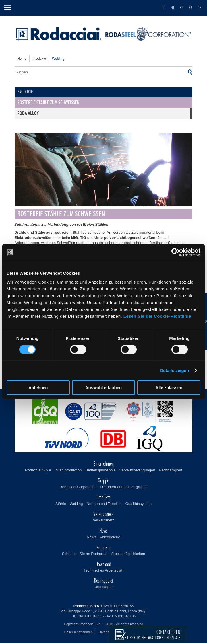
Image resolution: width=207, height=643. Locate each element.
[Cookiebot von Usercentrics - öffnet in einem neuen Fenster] (175, 252)
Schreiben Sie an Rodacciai (84, 554)
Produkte (39, 59)
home (21, 59)
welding (58, 59)
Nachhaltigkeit (170, 470)
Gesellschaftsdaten (78, 632)
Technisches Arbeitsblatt (103, 570)
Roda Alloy (28, 113)
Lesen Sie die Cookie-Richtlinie (157, 316)
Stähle (60, 504)
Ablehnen (38, 387)
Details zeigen (174, 370)
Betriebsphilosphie (100, 470)
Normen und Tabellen (103, 504)
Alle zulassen (168, 387)
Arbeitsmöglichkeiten (128, 554)
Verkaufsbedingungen (137, 470)
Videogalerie (110, 537)
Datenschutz (107, 632)
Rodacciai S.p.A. (38, 470)
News (91, 537)
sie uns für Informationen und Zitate (151, 634)
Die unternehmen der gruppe (123, 487)
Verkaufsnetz (103, 520)
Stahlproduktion (69, 470)
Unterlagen (103, 587)
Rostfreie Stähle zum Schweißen (48, 102)
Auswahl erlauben (103, 387)
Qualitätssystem (138, 504)
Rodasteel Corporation (77, 487)
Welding (76, 504)
